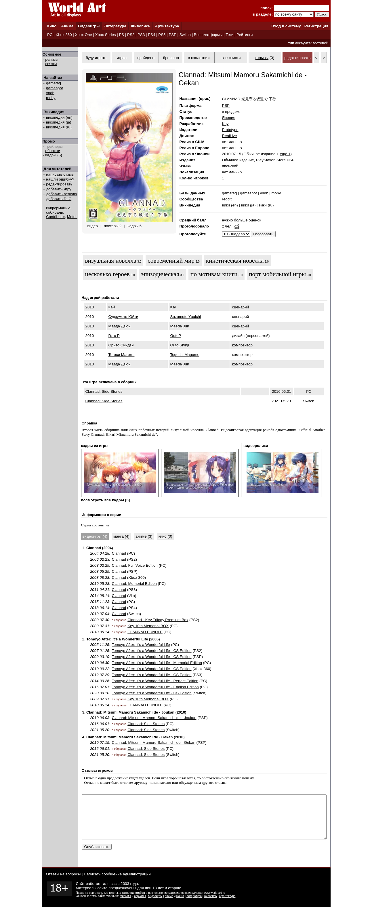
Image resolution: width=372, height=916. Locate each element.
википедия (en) (59, 117)
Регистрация (316, 26)
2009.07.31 (99, 626)
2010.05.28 (99, 583)
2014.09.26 (99, 681)
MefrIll (72, 217)
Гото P (114, 335)
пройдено (145, 58)
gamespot (54, 88)
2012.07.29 (99, 675)
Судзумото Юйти (123, 316)
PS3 (141, 35)
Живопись (140, 26)
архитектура (227, 904)
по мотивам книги (213, 274)
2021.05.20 (99, 730)
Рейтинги (244, 35)
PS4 (151, 35)
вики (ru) (266, 205)
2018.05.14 (99, 632)
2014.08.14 (99, 595)
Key (225, 124)
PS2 (130, 35)
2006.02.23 (99, 559)
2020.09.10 (99, 693)
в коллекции (198, 58)
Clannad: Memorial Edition (134, 583)
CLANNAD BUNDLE (144, 632)
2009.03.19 (99, 657)
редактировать (59, 184)
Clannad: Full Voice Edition (134, 565)
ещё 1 (285, 154)
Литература (115, 26)
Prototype (230, 130)
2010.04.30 (99, 663)
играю (122, 58)
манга (118, 536)
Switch (185, 35)
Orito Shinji (179, 345)
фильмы (125, 904)
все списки (231, 58)
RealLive (229, 136)
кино (163, 536)
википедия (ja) (58, 122)
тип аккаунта (299, 43)
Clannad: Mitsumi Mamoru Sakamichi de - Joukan (154, 718)
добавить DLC (58, 199)
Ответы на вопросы (63, 883)
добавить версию (61, 194)
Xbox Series (105, 35)
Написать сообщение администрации (117, 883)
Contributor (55, 217)
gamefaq (53, 83)
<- (316, 58)
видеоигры (155, 904)
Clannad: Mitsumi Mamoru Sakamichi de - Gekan (153, 742)
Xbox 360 (64, 35)
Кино (52, 26)
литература (194, 904)
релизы (51, 59)
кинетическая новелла (235, 260)
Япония (228, 117)
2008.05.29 (99, 571)
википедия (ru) (59, 127)
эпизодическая (160, 274)
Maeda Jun (179, 326)
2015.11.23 (99, 602)
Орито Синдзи (121, 345)
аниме (141, 536)
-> (323, 58)
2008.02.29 (99, 565)
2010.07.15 (99, 742)
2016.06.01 (99, 724)
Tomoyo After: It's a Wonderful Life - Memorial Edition (157, 663)
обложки (52, 151)
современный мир (171, 260)
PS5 (161, 35)
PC (50, 35)
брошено (171, 58)
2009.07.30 (99, 620)
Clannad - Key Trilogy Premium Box (157, 620)
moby (51, 98)
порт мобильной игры (277, 274)
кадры (50, 155)
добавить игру (58, 189)
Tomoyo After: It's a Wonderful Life (141, 644)
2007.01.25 (99, 650)
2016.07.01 (99, 687)
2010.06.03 (99, 718)
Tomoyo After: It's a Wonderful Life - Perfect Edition (155, 681)
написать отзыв (60, 174)
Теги (229, 35)
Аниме (67, 26)
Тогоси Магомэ (121, 354)
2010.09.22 (99, 669)
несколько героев (107, 274)
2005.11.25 (99, 644)
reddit (227, 199)
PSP (172, 35)
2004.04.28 (99, 553)
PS (121, 35)
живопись (210, 904)
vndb (50, 93)
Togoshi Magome (185, 354)
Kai (173, 307)
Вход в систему (286, 26)
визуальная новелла (110, 260)
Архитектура (167, 26)
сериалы (140, 904)
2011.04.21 (99, 589)
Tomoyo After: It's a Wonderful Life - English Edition (155, 687)
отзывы (262, 58)
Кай (111, 307)
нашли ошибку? (60, 179)
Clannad (119, 553)
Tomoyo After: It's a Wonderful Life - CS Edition (151, 650)
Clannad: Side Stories (104, 391)
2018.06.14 (99, 608)
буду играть (96, 58)
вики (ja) (248, 205)
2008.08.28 (99, 577)
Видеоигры (89, 26)
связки (51, 64)
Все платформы (208, 35)
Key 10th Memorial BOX (148, 626)
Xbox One (83, 35)
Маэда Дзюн (119, 326)
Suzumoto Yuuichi (185, 316)
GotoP (175, 335)
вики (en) (230, 205)
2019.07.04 (99, 614)
